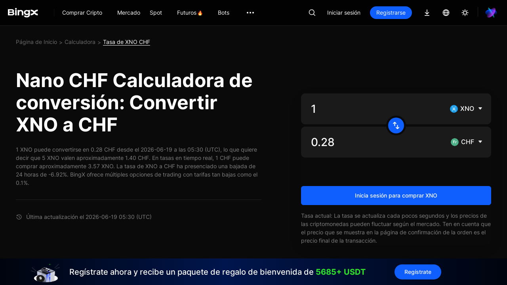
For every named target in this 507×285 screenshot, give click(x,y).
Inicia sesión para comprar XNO (396, 195)
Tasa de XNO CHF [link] (126, 41)
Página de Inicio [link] (36, 41)
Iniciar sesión (343, 12)
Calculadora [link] (80, 41)
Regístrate (417, 271)
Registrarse (391, 12)
